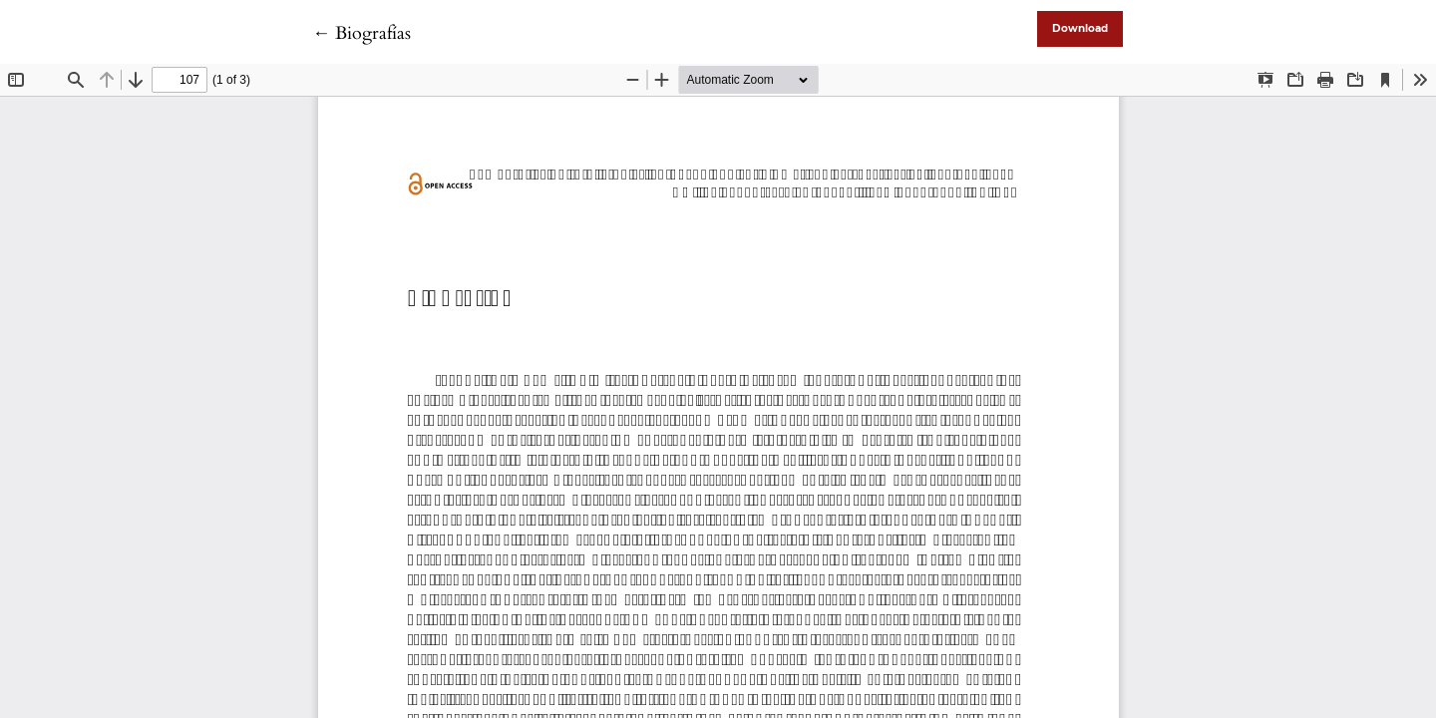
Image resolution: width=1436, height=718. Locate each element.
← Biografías (361, 33)
